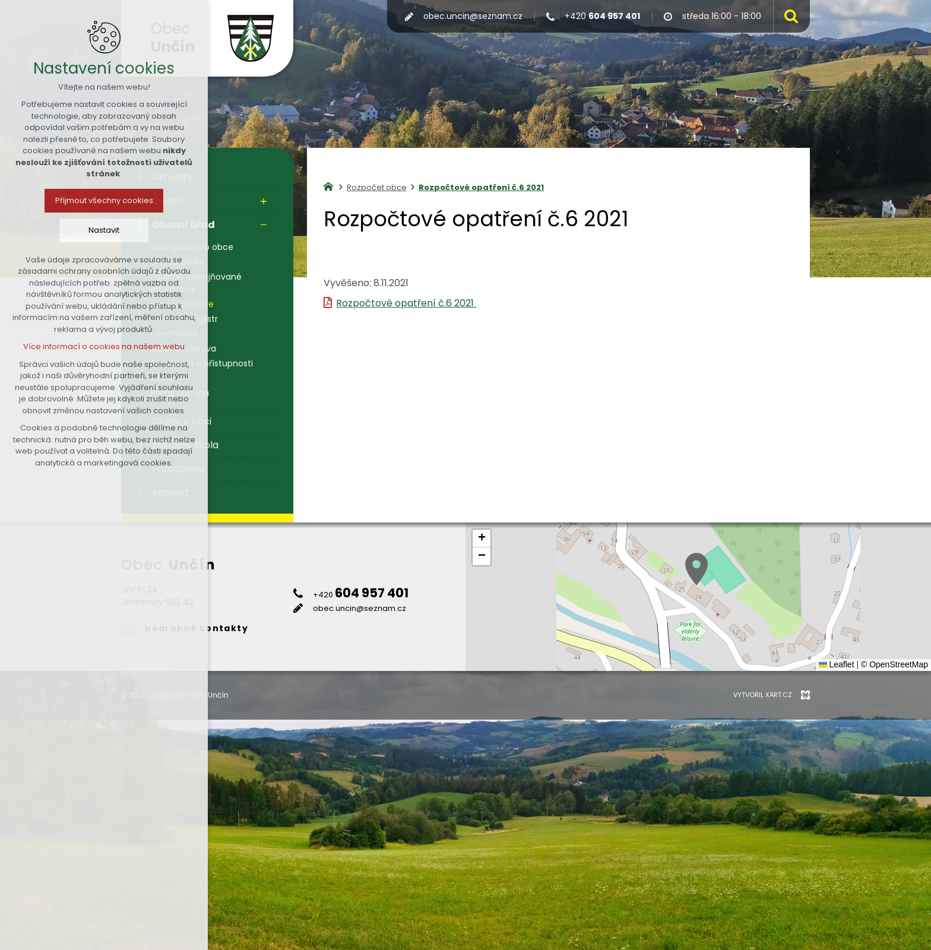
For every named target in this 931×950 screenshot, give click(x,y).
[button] (696, 569)
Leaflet (836, 664)
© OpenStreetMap (894, 664)
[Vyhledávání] (788, 16)
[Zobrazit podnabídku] (264, 201)
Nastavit (103, 230)
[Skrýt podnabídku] (264, 225)
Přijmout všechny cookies (104, 200)
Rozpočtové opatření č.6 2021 (406, 303)
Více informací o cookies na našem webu (104, 346)
